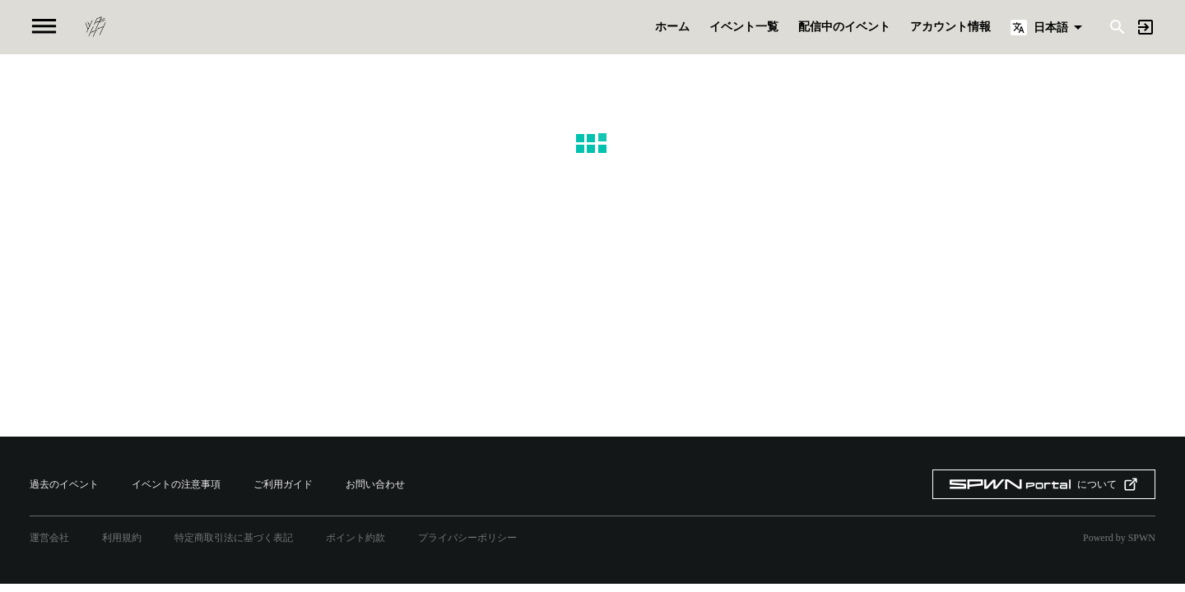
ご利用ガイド (283, 484)
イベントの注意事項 (176, 484)
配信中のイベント (844, 27)
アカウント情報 (950, 27)
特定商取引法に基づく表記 (233, 538)
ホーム (672, 27)
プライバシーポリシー (467, 538)
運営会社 (49, 538)
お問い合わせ (375, 484)
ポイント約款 (355, 538)
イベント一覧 (743, 27)
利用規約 (122, 538)
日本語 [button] (1051, 27)
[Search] (1117, 26)
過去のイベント (64, 484)
